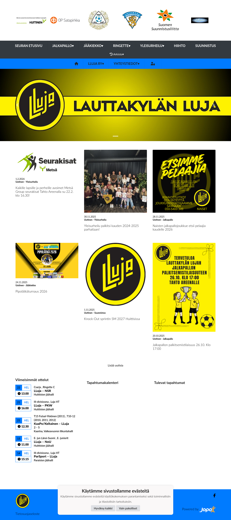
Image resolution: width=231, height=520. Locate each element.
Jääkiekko (93, 46)
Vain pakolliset (128, 508)
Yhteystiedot (126, 64)
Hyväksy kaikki (103, 508)
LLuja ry (96, 64)
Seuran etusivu (28, 46)
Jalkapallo (63, 46)
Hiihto (179, 46)
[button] (17, 105)
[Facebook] (213, 495)
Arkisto (117, 54)
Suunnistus (205, 46)
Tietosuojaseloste (27, 514)
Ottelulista (24, 468)
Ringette (121, 46)
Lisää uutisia (115, 365)
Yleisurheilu (152, 46)
